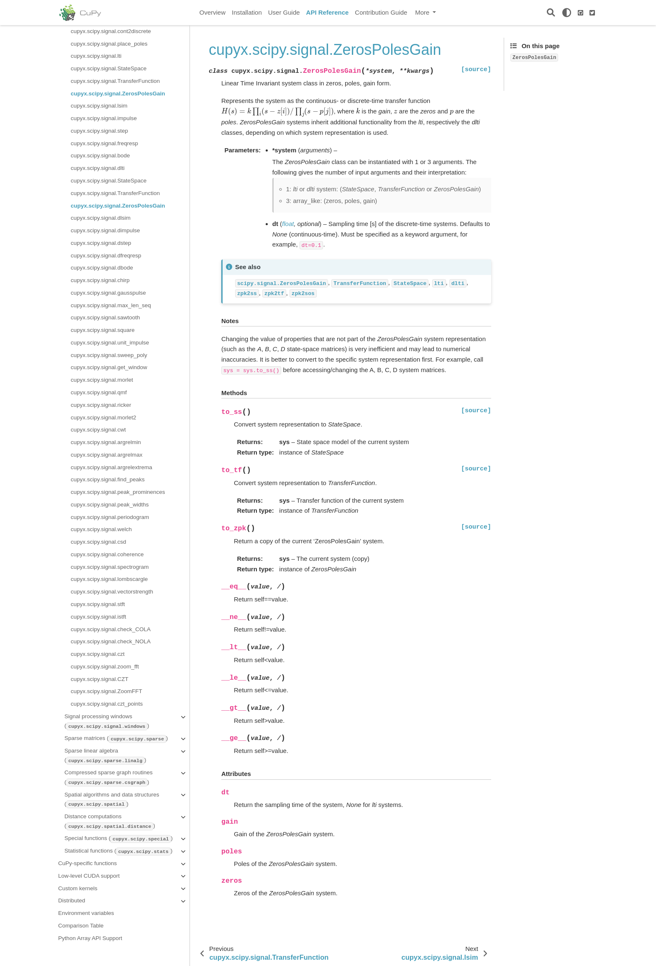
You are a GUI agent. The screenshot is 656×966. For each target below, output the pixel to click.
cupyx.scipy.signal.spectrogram (110, 567)
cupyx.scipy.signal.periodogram (110, 517)
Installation (247, 12)
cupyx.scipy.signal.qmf (99, 392)
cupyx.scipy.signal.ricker (101, 405)
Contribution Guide (381, 12)
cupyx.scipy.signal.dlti (98, 168)
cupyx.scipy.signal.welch (101, 529)
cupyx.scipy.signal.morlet (102, 380)
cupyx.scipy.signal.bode (100, 155)
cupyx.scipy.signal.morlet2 (103, 417)
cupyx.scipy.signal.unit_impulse (110, 342)
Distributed (71, 900)
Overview (213, 12)
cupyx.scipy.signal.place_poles (109, 44)
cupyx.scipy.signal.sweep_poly (109, 355)
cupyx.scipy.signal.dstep (101, 243)
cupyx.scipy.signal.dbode (102, 268)
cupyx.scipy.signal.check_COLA (111, 629)
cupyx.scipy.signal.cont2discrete (111, 31)
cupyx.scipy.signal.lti (96, 56)
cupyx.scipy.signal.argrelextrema (111, 467)
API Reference (327, 12)
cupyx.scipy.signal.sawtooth (105, 317)
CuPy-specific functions (87, 863)
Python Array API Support (90, 938)
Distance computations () (109, 821)
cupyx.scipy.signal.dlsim (101, 218)
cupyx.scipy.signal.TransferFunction (115, 81)
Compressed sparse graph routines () (108, 777)
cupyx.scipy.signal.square (103, 330)
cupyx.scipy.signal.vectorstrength (112, 591)
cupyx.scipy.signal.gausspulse (108, 293)
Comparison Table (81, 925)
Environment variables (86, 913)
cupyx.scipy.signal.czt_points (107, 704)
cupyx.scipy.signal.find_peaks (108, 479)
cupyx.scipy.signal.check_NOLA (111, 641)
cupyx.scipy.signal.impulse (104, 118)
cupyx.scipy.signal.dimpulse (105, 230)
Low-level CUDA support (89, 876)
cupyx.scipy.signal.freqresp (104, 143)
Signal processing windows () (106, 721)
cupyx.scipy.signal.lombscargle (109, 579)
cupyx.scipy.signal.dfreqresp (106, 255)
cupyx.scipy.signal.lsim (99, 106)
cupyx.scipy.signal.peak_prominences (118, 492)
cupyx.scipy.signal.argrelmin (106, 442)
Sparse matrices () (116, 739)
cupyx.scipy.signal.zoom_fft (105, 666)
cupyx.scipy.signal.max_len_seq (111, 305)
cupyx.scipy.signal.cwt (98, 429)
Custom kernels (77, 888)
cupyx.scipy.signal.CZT (99, 679)
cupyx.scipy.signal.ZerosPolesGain (118, 93)
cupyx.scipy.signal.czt (98, 654)
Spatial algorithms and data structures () (111, 800)
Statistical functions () (118, 852)
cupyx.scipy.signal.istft (98, 617)
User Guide (284, 12)
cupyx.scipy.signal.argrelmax (107, 455)
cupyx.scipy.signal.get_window (109, 367)
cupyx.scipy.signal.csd (98, 542)
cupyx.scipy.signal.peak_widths (110, 504)
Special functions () (118, 839)
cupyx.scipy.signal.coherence (107, 554)
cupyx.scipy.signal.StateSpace (108, 68)
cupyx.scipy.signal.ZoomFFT (106, 691)
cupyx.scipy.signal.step (99, 131)
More (423, 12)
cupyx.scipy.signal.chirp (100, 280)
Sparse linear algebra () (105, 756)
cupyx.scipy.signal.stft (98, 604)
